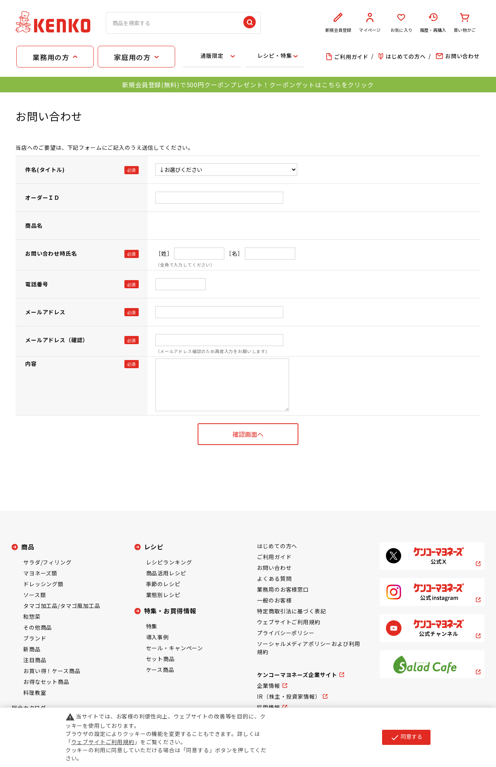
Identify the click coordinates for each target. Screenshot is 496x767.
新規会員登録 (338, 23)
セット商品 (160, 659)
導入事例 (157, 637)
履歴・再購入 (433, 23)
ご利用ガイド (274, 557)
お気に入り (401, 23)
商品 (27, 546)
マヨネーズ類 (40, 573)
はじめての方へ (277, 546)
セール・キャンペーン (174, 648)
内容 (31, 363)
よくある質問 (274, 578)
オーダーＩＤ (42, 197)
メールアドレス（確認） (56, 340)
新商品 (32, 649)
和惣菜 (32, 616)
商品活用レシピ (166, 573)
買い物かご (464, 23)
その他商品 (37, 627)
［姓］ (164, 253)
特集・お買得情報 (170, 610)
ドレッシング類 (43, 584)
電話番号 (36, 284)
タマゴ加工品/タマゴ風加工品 (61, 605)
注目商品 (34, 660)
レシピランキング (169, 562)
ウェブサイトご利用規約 (288, 622)
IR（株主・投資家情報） (288, 696)
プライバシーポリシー (285, 633)
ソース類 (34, 595)
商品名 (34, 225)
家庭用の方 (132, 57)
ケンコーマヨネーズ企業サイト (297, 675)
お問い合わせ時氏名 (51, 253)
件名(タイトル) (45, 169)
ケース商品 (160, 670)
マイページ (370, 23)
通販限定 (211, 55)
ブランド (34, 638)
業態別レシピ (163, 595)
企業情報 (268, 685)
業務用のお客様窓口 (283, 589)
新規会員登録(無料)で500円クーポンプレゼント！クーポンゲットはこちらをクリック (248, 84)
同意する (406, 737)
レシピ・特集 (274, 55)
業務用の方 (51, 57)
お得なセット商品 (46, 682)
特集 (152, 626)
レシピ (154, 546)
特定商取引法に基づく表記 (291, 611)
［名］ (234, 253)
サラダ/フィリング (47, 562)
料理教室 (34, 692)
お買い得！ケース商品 (51, 671)
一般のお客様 (274, 600)
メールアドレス (45, 312)
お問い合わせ (274, 567)
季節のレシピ (163, 584)
